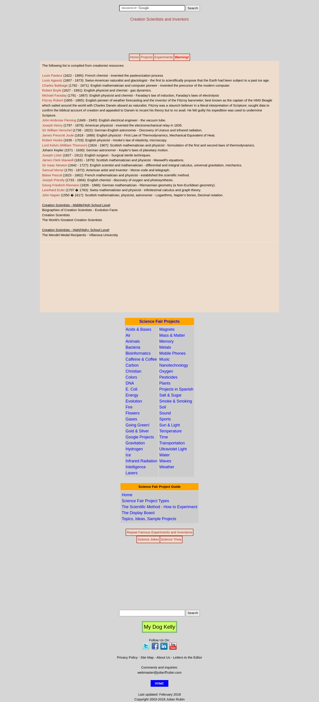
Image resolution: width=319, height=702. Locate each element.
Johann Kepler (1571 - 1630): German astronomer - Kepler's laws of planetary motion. (105, 150)
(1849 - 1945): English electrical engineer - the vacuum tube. (104, 120)
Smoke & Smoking (175, 401)
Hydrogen (134, 449)
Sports (165, 419)
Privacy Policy (127, 657)
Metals (165, 347)
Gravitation (135, 443)
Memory (166, 341)
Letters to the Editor (187, 657)
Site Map (147, 657)
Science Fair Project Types (145, 501)
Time (163, 437)
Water (164, 455)
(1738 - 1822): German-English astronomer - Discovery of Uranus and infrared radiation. (122, 130)
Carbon (132, 365)
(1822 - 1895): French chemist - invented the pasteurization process (102, 75)
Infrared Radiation (141, 461)
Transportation (172, 443)
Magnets (167, 329)
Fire (129, 407)
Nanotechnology (173, 365)
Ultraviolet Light (173, 449)
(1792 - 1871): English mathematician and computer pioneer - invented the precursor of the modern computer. (136, 85)
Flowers (133, 413)
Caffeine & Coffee (141, 359)
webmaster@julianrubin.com (160, 672)
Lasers (132, 473)
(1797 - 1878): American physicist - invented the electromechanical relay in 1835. (112, 125)
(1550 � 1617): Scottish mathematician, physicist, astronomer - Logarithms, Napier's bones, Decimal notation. (132, 195)
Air (128, 335)
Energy (132, 395)
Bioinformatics (138, 353)
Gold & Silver (137, 431)
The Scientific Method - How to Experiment (159, 507)
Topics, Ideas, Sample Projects (149, 519)
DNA (130, 383)
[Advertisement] (159, 37)
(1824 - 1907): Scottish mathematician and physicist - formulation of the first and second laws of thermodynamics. (148, 145)
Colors (131, 377)
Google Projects (140, 437)
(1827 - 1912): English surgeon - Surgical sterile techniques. (96, 155)
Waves (165, 461)
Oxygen (166, 371)
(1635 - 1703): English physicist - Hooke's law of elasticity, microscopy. (104, 140)
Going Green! (138, 425)
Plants (164, 383)
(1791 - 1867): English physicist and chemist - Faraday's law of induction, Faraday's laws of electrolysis (130, 95)
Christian (133, 371)
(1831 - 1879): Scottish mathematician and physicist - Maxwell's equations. (113, 160)
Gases (131, 419)
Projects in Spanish (176, 389)
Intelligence (136, 467)
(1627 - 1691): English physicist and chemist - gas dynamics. (97, 90)
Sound (165, 413)
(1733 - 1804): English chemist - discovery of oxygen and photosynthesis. (107, 180)
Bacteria (133, 347)
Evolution (134, 401)
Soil (162, 407)
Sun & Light (169, 425)
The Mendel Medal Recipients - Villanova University (80, 235)
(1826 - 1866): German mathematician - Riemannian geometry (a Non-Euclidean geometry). (129, 185)
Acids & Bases (138, 329)
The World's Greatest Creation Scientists (72, 220)
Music (164, 359)
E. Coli (131, 389)
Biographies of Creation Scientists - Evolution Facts (80, 210)
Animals (133, 341)
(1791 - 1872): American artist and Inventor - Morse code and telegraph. (106, 170)
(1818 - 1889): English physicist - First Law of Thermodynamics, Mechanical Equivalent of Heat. (128, 135)
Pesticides (168, 377)
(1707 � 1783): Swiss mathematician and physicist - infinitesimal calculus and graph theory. (121, 190)
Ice (128, 455)
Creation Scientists (56, 215)
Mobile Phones (172, 353)
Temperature (170, 431)
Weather (166, 467)
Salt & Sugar (170, 395)
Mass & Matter (172, 335)
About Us (163, 657)
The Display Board (138, 513)
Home (127, 495)
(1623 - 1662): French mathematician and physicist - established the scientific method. (116, 175)
